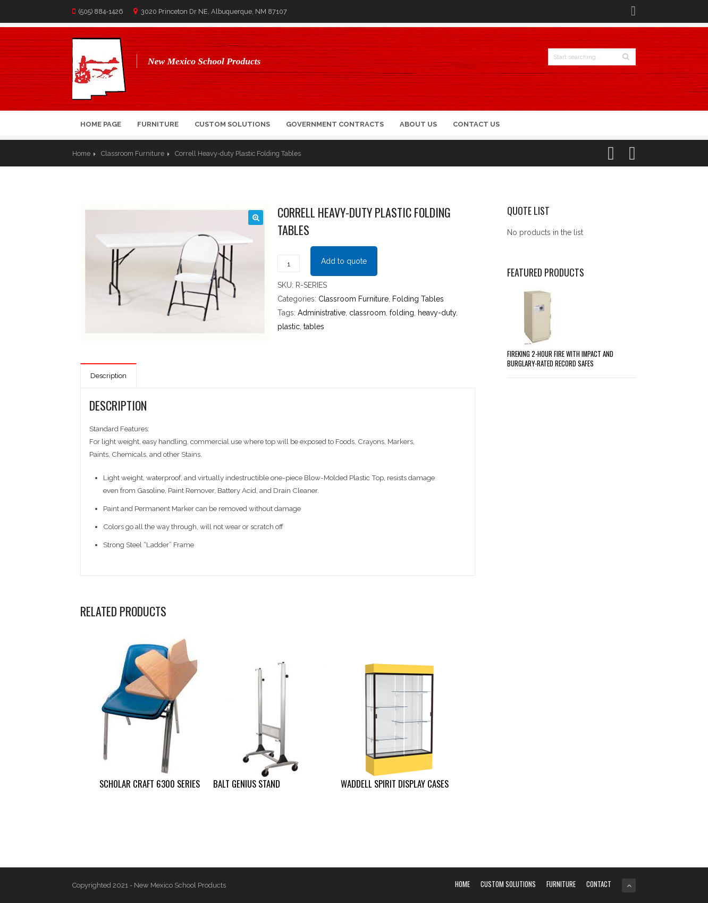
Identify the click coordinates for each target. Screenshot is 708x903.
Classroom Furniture (132, 153)
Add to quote (344, 261)
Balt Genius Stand (246, 783)
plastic (288, 326)
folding (402, 312)
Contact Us (476, 124)
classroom (367, 312)
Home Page (100, 124)
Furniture (158, 124)
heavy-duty (437, 312)
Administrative (321, 312)
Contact (598, 884)
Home (81, 153)
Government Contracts (335, 124)
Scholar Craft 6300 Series (149, 783)
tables (314, 326)
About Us (418, 124)
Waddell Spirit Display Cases (395, 783)
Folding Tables (418, 299)
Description (108, 376)
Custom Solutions (232, 124)
